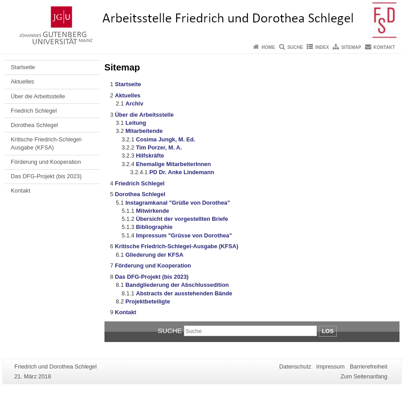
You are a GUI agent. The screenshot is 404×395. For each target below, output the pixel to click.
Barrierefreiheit (368, 366)
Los (328, 331)
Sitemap (351, 47)
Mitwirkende (152, 210)
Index (322, 47)
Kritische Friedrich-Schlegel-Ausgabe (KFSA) (47, 143)
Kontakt (384, 47)
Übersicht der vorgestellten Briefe (182, 218)
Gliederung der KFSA (154, 254)
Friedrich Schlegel (33, 110)
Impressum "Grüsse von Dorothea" (184, 235)
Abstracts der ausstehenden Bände (184, 293)
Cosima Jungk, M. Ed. (165, 139)
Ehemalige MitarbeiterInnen (173, 164)
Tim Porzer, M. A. (159, 147)
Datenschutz (295, 366)
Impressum (330, 366)
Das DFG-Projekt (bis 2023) (46, 176)
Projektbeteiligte (148, 301)
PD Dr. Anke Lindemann (181, 172)
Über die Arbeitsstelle (38, 96)
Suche (295, 47)
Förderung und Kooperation (46, 161)
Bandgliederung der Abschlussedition (177, 284)
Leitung (136, 122)
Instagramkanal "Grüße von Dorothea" (178, 202)
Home (268, 47)
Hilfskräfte (150, 155)
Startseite (23, 67)
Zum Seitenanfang (363, 376)
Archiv (134, 103)
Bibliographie (154, 227)
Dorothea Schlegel (34, 125)
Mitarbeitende (144, 130)
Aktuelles (22, 81)
